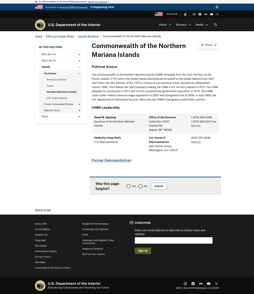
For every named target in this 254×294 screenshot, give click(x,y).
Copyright (40, 240)
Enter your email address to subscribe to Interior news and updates (170, 232)
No (145, 186)
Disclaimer (41, 245)
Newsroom (172, 14)
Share (208, 44)
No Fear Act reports (93, 254)
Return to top (43, 209)
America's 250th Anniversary (74, 7)
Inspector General (92, 248)
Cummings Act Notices (95, 229)
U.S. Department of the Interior (74, 25)
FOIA (85, 234)
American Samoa (56, 79)
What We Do (62, 61)
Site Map (40, 262)
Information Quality (46, 251)
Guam (50, 85)
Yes (134, 186)
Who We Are (62, 54)
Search (216, 25)
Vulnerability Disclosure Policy (52, 267)
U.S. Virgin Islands (57, 98)
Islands (62, 67)
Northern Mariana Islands (62, 91)
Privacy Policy (43, 256)
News (62, 116)
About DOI (41, 223)
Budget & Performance (95, 223)
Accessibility (42, 229)
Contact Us (41, 234)
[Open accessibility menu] (185, 14)
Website (196, 125)
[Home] (40, 25)
